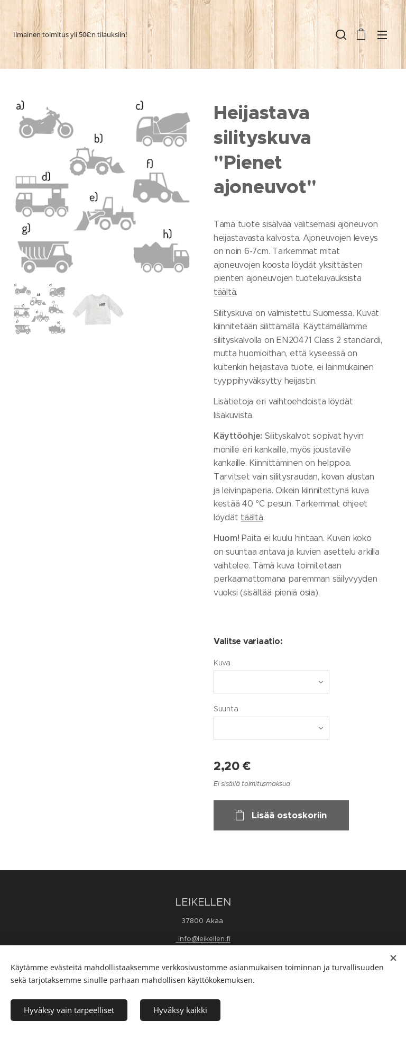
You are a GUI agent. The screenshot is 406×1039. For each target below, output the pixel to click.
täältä (225, 292)
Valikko (382, 34)
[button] (339, 34)
